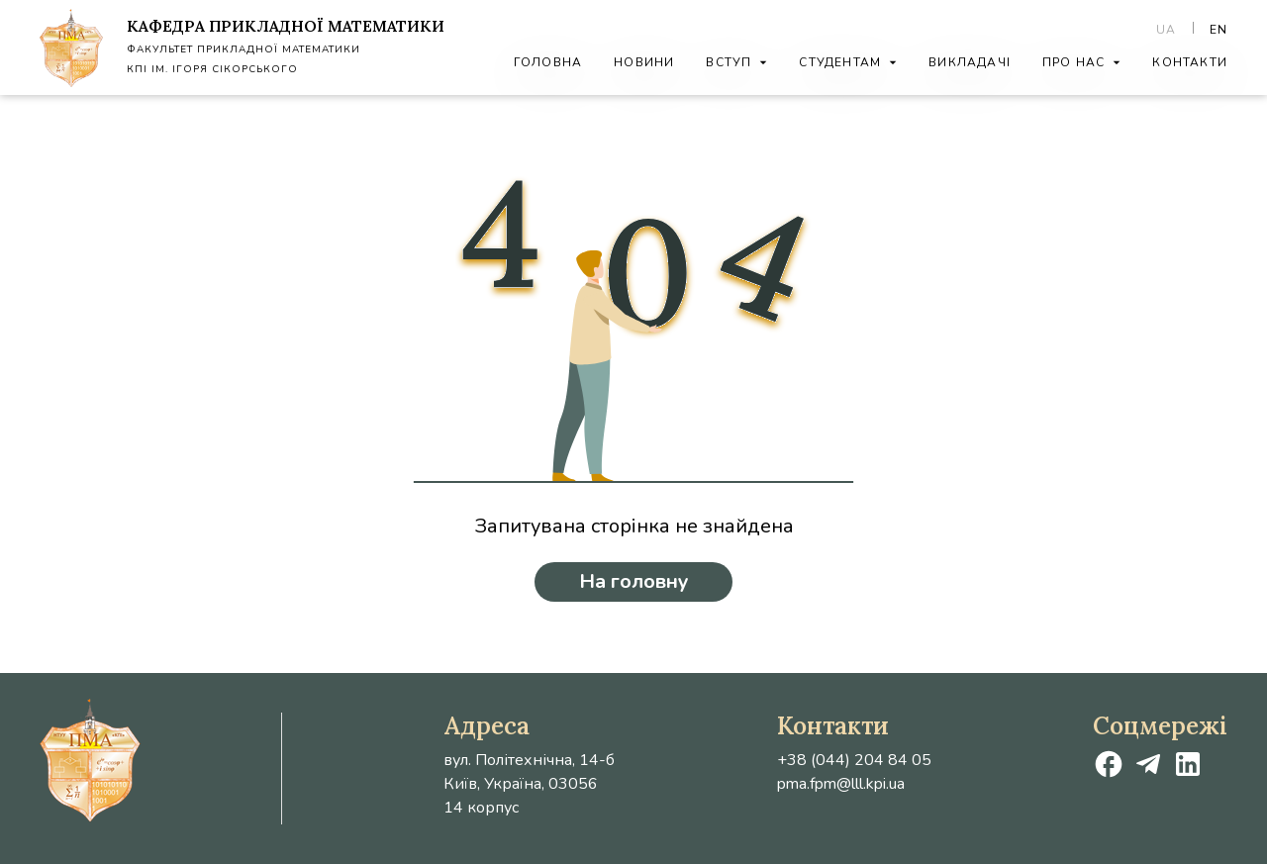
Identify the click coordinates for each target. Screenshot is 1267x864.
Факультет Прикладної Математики (243, 49)
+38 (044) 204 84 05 (854, 760)
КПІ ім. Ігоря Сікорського (212, 69)
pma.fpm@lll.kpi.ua (841, 784)
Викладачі (969, 62)
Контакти (1189, 62)
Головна (548, 62)
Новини (644, 62)
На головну (634, 581)
